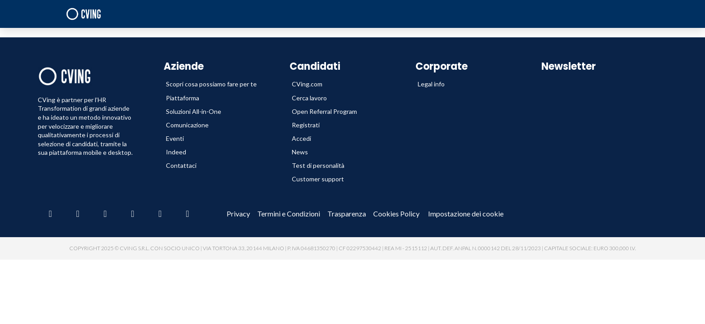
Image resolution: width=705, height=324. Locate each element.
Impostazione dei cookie (466, 213)
